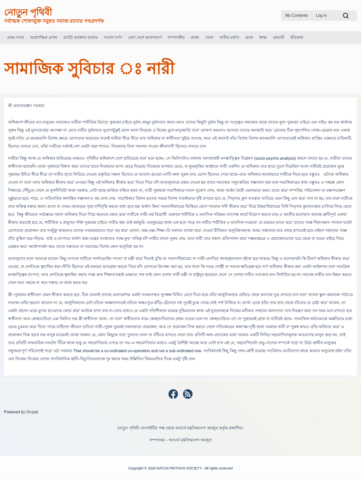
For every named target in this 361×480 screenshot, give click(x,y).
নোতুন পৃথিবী (28, 12)
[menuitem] (296, 15)
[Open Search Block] (345, 15)
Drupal (32, 412)
